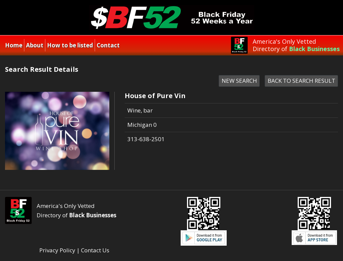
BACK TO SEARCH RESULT (301, 80)
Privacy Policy (57, 250)
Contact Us (95, 250)
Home (13, 45)
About (34, 45)
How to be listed (70, 45)
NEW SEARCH (239, 80)
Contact (108, 45)
